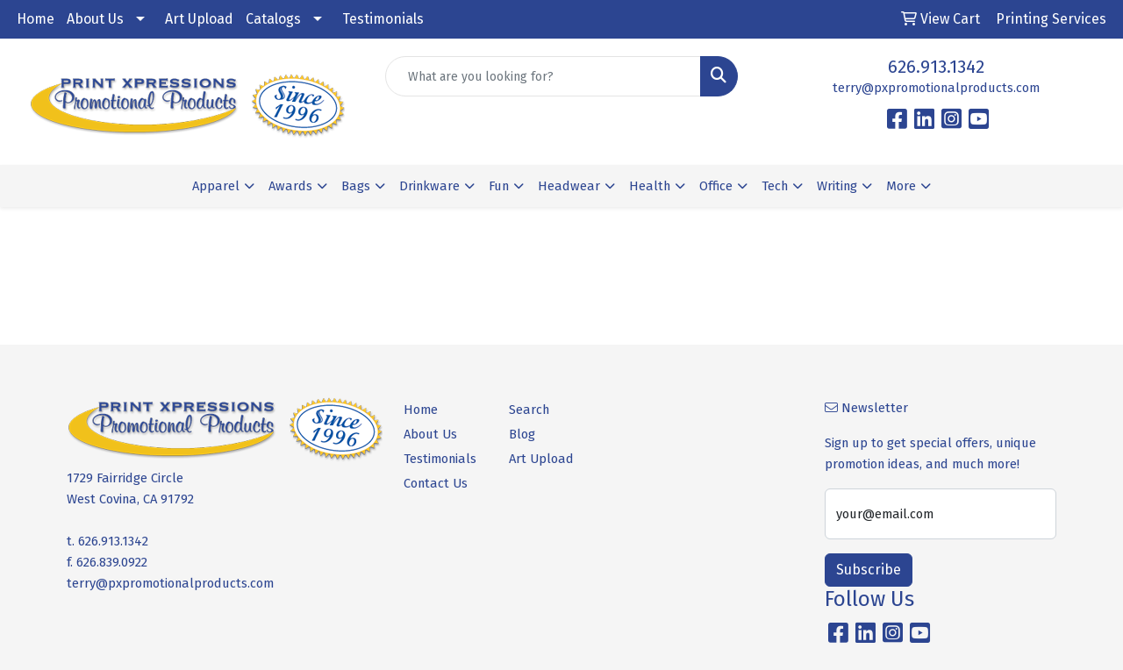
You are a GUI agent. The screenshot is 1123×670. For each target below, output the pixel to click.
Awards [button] (290, 186)
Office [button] (716, 186)
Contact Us (436, 483)
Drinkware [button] (429, 186)
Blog (522, 434)
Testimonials (383, 19)
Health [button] (649, 186)
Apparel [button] (216, 186)
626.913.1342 (936, 66)
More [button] (901, 186)
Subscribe (868, 569)
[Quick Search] (543, 76)
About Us (95, 19)
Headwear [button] (569, 186)
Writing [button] (837, 186)
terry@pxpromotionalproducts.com (936, 88)
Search (529, 409)
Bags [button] (355, 186)
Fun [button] (499, 186)
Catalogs (273, 19)
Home (35, 19)
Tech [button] (775, 186)
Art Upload (199, 19)
